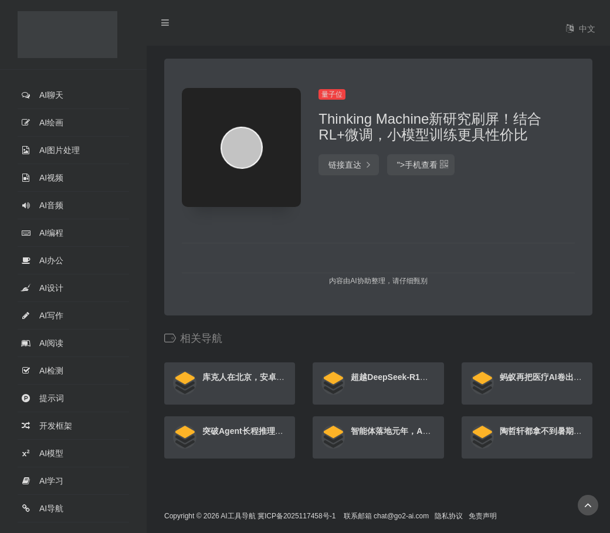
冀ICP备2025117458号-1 (296, 516)
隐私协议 (449, 516)
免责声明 (483, 516)
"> (421, 165)
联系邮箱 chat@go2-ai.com (386, 516)
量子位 (332, 94)
